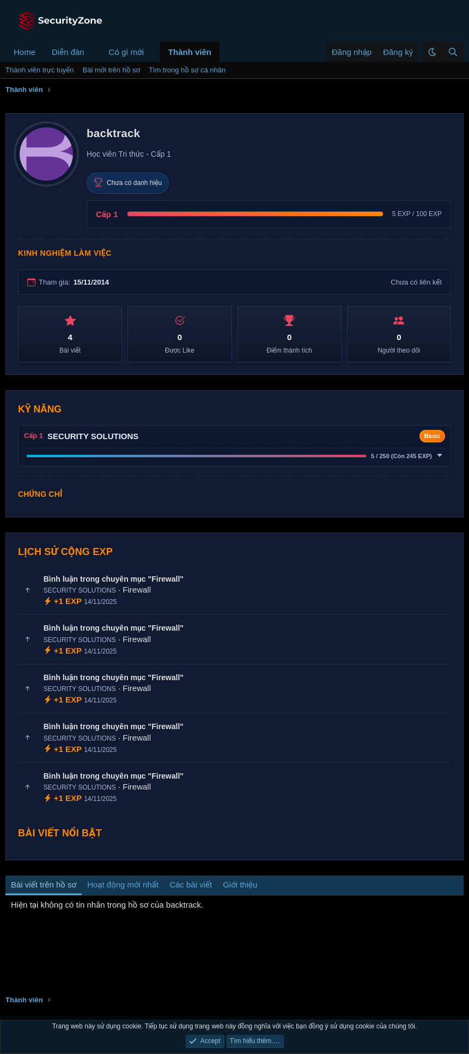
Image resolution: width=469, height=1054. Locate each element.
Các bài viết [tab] (190, 884)
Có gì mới (126, 52)
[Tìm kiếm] (453, 52)
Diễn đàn (68, 52)
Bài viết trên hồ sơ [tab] (43, 884)
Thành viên (189, 52)
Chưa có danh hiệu (128, 183)
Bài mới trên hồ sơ (111, 70)
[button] (93, 52)
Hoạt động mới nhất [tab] (123, 884)
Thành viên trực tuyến (39, 70)
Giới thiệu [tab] (240, 884)
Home (24, 52)
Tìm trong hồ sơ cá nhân (187, 70)
